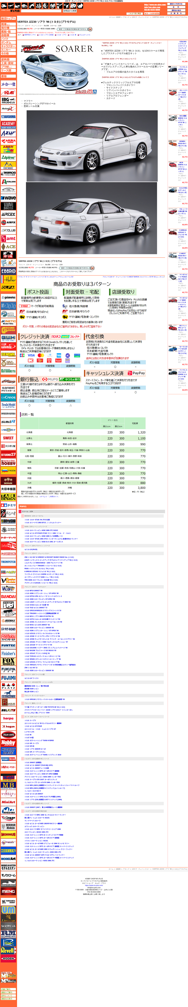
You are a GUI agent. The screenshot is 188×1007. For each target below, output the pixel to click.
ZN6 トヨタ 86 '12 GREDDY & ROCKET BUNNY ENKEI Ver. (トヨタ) (49, 557)
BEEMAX (28, 516)
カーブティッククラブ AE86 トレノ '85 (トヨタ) (42, 577)
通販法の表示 (8, 998)
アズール (8, 133)
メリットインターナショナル (8, 843)
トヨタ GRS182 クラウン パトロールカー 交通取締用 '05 (45, 699)
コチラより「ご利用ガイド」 (49, 496)
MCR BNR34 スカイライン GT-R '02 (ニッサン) (182, 167)
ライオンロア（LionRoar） (8, 918)
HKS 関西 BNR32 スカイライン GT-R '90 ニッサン (182, 120)
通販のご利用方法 (176, 4)
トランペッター (8, 562)
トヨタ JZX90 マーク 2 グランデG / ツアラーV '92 (42, 636)
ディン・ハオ (8, 513)
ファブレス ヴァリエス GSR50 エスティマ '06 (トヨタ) (44, 574)
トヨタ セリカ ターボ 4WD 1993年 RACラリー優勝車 (43, 823)
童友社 (8, 521)
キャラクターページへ (8, 46)
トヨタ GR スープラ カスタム (35, 752)
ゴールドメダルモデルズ (8, 363)
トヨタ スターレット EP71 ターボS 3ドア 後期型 (42, 771)
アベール (8, 149)
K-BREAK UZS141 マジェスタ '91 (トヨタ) (40, 571)
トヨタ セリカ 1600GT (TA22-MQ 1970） (39, 765)
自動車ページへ (8, 35)
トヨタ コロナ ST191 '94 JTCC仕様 (37, 520)
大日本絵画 (8, 489)
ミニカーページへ (8, 49)
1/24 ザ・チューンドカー (34, 26)
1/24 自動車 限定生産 (39, 811)
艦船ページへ (8, 31)
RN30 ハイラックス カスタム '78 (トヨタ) (39, 569)
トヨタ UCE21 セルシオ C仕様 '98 (37, 605)
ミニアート (8, 802)
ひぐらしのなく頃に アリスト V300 (37, 713)
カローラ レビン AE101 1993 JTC (37, 832)
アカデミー (8, 125)
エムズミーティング (8, 980)
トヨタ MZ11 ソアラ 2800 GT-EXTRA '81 (39, 616)
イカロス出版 (8, 174)
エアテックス (8, 214)
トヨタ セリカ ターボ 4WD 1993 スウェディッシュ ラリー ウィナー (48, 849)
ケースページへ (8, 70)
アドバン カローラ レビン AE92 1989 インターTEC (43, 777)
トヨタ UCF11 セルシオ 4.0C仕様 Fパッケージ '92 (42, 619)
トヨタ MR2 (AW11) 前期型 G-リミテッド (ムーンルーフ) (45, 788)
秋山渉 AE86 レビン (32, 692)
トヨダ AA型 (29, 738)
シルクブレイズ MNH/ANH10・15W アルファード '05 (43, 563)
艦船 (18, 6)
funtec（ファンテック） (8, 645)
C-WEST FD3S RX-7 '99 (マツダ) (182, 256)
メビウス (8, 834)
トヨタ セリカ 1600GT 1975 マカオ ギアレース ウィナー (45, 855)
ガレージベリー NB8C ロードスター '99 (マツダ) (182, 94)
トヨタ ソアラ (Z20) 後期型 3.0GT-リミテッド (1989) (43, 800)
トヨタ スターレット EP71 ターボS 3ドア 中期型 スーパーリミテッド (49, 858)
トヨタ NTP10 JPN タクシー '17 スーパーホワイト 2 (43, 596)
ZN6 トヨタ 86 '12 (31, 668)
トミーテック (8, 538)
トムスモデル (8, 546)
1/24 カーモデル (37, 516)
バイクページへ (8, 38)
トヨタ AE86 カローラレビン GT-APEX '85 (40, 599)
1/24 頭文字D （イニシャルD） (43, 682)
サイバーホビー (8, 381)
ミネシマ (8, 810)
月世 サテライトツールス (8, 346)
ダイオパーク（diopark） (8, 481)
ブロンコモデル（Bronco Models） (8, 694)
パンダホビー (8, 605)
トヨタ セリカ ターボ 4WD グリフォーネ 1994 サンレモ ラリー (47, 843)
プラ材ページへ (8, 66)
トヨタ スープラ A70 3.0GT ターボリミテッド (41, 779)
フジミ (8, 678)
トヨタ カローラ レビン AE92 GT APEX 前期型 (41, 774)
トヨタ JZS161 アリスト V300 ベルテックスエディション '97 (46, 642)
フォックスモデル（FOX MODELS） (8, 662)
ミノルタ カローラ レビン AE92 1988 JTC (39, 861)
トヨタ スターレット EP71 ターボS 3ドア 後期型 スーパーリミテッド (49, 846)
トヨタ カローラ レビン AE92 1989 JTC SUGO (41, 530)
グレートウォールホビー (8, 338)
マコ (8, 778)
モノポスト (8, 883)
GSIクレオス (8, 397)
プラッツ (8, 686)
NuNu (27, 526)
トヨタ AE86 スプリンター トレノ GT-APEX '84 (42, 631)
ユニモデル (8, 902)
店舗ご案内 (8, 989)
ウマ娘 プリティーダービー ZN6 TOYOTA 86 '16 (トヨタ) (45, 707)
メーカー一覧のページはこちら (8, 84)
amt (8, 239)
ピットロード (8, 629)
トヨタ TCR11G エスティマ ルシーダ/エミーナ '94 (42, 656)
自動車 (118, 869)
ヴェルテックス (84, 35)
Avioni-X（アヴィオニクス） (8, 109)
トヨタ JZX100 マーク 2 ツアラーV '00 (38, 645)
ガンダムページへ (8, 42)
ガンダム (46, 6)
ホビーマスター (8, 767)
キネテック (8, 322)
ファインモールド (8, 637)
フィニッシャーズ (8, 653)
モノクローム (8, 875)
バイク (31, 6)
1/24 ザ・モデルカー (39, 587)
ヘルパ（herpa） (8, 718)
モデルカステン (8, 867)
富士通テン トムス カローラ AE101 (37, 818)
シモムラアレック (8, 430)
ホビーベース (8, 751)
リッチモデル (8, 942)
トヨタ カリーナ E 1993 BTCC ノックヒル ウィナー (43, 523)
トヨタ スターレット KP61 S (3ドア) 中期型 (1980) (43, 797)
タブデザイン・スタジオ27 (8, 497)
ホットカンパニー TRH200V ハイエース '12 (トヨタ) (43, 566)
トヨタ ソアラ (61, 35)
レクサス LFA (29, 732)
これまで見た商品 (134, 14)
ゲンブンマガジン (8, 354)
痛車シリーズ (36, 703)
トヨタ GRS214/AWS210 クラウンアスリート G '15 (43, 610)
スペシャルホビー (8, 462)
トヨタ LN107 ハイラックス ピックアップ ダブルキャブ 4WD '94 (48, 602)
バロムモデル (8, 588)
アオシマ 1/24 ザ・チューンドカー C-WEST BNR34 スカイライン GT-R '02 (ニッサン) (133, 277)
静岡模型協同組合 (8, 414)
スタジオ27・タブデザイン (8, 454)
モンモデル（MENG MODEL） (8, 891)
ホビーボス (8, 759)
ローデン (8, 958)
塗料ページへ (8, 59)
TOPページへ (8, 18)
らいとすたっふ (8, 926)
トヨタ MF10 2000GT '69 (33, 591)
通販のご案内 (8, 992)
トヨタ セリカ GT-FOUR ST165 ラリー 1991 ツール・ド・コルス (48, 533)
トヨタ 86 (28, 735)
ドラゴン (8, 554)
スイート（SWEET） (8, 438)
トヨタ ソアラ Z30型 (46, 35)
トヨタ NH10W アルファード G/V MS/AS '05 (40, 650)
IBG (8, 100)
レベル (8, 950)
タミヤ (27, 717)
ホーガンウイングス (8, 727)
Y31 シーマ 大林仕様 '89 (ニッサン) (182, 211)
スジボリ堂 (8, 446)
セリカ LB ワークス (32, 678)
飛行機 (11, 6)
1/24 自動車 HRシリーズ (40, 803)
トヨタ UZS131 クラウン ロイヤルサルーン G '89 (42, 633)
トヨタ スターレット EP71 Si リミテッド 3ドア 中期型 (44, 835)
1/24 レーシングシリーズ (38, 526)
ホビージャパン (8, 743)
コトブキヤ (8, 371)
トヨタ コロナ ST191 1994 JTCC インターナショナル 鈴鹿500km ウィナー (51, 539)
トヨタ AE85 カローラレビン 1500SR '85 (39, 628)
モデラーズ (8, 851)
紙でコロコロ (8, 306)
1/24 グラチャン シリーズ (41, 546)
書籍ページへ (8, 76)
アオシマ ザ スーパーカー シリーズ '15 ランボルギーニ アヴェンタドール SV (46, 277)
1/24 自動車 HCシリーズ (40, 759)
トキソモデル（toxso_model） (8, 530)
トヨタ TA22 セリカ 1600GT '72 (36, 608)
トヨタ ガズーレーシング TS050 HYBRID (39, 740)
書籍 (80, 6)
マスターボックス (8, 786)
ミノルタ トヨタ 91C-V (33, 791)
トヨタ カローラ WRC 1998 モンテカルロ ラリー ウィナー (45, 815)
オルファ (8, 287)
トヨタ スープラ (30, 720)
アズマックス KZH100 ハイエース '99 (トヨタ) (41, 583)
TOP (10, 10)
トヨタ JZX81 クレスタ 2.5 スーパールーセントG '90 (43, 622)
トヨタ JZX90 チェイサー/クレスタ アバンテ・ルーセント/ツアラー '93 (50, 639)
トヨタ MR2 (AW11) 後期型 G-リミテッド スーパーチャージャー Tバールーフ (52, 785)
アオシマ (22, 265)
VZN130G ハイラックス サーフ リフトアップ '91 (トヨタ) (182, 46)
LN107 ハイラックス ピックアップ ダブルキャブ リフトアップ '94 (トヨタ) (51, 560)
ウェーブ (8, 198)
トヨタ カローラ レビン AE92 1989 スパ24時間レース (44, 536)
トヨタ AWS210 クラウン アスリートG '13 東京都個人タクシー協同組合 (50, 665)
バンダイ (8, 597)
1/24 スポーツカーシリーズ (39, 717)
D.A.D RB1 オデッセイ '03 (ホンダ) (182, 190)
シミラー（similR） (8, 422)
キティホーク (8, 314)
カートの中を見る (152, 13)
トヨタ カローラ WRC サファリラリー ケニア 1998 (43, 829)
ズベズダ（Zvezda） (8, 470)
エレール (8, 279)
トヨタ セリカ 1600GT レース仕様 (37, 768)
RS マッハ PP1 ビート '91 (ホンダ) (182, 328)
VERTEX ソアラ (30, 35)
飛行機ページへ (8, 27)
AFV (8, 24)
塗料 (52, 6)
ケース (73, 6)
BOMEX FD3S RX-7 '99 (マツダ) (182, 143)
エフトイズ (8, 263)
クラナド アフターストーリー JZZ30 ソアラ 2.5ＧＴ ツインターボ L (49, 710)
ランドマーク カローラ (33, 821)
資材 (66, 6)
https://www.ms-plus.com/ (94, 885)
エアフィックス (8, 222)
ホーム (111, 869)
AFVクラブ (8, 230)
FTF (8, 255)
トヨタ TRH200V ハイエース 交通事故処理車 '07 (42, 613)
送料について (8, 995)
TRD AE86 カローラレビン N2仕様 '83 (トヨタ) (41, 580)
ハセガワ (28, 759)
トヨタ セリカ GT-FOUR (33, 726)
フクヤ (8, 670)
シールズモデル (8, 405)
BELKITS (8, 710)
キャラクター (39, 6)
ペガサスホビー (8, 702)
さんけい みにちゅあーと (8, 389)
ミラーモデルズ (8, 826)
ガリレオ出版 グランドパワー (8, 330)
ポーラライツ (8, 735)
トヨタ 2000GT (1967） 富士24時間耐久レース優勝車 (43, 807)
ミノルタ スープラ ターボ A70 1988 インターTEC (42, 782)
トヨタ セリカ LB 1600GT (34, 794)
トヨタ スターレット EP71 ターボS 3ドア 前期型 (42, 838)
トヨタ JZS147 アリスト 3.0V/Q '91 (37, 653)
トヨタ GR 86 (29, 746)
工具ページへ (8, 63)
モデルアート (8, 859)
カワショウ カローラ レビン (34, 826)
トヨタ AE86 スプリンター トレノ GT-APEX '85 (42, 593)
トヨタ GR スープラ (32, 743)
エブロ (8, 271)
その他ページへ (8, 53)
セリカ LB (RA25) (31, 549)
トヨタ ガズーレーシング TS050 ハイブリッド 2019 (43, 755)
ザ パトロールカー (38, 695)
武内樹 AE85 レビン (32, 689)
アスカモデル (8, 141)
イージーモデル (8, 165)
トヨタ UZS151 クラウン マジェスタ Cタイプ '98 (42, 662)
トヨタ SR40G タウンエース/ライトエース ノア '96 (43, 659)
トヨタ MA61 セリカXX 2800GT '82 (37, 625)
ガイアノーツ (8, 298)
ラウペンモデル (8, 934)
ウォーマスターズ (8, 206)
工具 (60, 6)
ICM (8, 92)
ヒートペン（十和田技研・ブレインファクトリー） (8, 613)
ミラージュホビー (8, 818)
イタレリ (8, 182)
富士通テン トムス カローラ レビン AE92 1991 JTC (43, 852)
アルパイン (8, 157)
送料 (176, 7)
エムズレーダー (8, 974)
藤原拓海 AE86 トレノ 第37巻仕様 (37, 686)
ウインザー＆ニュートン (8, 190)
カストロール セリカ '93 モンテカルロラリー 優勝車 (43, 723)
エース (8, 247)
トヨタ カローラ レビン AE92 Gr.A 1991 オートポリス (44, 542)
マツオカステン (8, 794)
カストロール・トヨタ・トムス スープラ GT (40, 729)
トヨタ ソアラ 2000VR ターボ (35, 749)
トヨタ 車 (72, 35)
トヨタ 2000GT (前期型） (34, 762)
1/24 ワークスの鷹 (38, 674)
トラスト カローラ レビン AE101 (36, 841)
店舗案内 (176, 13)
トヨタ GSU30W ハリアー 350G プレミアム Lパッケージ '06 (46, 648)
